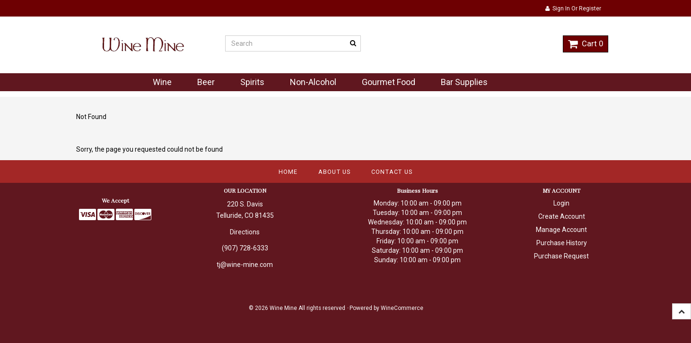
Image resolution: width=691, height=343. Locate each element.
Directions (245, 232)
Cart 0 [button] (585, 43)
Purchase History (561, 243)
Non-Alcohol (313, 82)
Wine (162, 82)
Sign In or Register (573, 8)
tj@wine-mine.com (245, 264)
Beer (206, 82)
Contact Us (392, 171)
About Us (334, 171)
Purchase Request (561, 256)
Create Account (561, 216)
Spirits (252, 82)
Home (288, 171)
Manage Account (561, 229)
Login (561, 203)
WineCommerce (402, 308)
